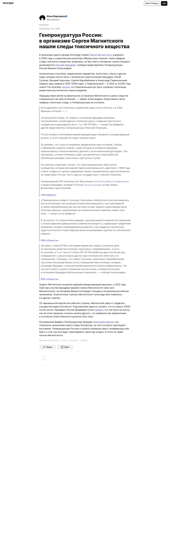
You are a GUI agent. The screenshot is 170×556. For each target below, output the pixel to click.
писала (66, 87)
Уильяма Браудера (65, 65)
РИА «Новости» (50, 240)
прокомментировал (103, 322)
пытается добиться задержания (111, 181)
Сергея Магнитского (100, 55)
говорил (98, 310)
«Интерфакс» (48, 194)
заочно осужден (93, 184)
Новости (43, 25)
